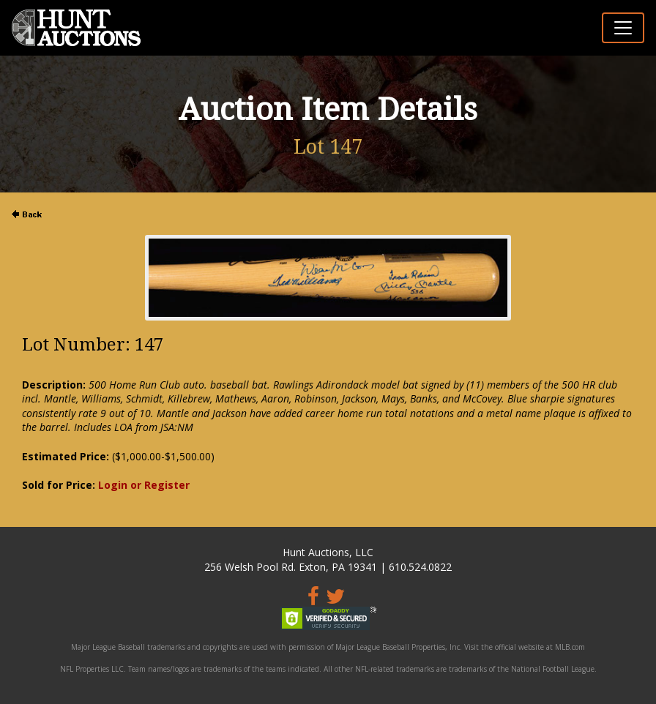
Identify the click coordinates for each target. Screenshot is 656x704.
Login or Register (144, 485)
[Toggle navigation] (623, 27)
